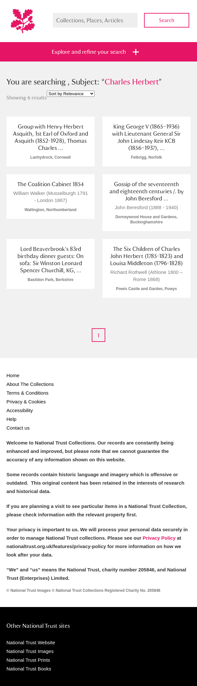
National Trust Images (30, 651)
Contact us (18, 428)
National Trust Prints (28, 660)
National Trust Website (30, 642)
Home (12, 375)
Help (11, 419)
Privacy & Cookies (26, 401)
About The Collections (30, 384)
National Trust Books (28, 668)
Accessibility (19, 410)
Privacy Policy (159, 538)
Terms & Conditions (27, 393)
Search (166, 20)
